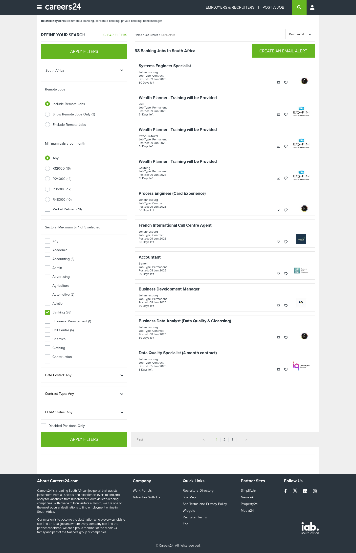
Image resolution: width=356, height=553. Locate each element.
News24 (247, 497)
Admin (53, 267)
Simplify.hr (248, 490)
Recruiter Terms (195, 517)
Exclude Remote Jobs (69, 124)
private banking (131, 21)
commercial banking (80, 21)
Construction (58, 356)
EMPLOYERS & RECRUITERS (230, 7)
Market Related (63, 209)
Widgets (189, 510)
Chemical (55, 339)
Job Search (151, 35)
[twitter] (295, 491)
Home (138, 35)
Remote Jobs (55, 89)
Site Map (189, 497)
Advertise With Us (146, 497)
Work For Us (142, 490)
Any (56, 158)
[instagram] (315, 491)
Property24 (249, 504)
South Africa (168, 35)
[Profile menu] (313, 7)
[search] (299, 7)
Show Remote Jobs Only (74, 114)
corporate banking (107, 21)
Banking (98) (58, 312)
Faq (185, 524)
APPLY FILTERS (84, 51)
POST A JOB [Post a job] (273, 7)
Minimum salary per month (65, 143)
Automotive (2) (59, 294)
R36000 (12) (62, 189)
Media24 (247, 510)
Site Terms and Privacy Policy (205, 504)
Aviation (55, 303)
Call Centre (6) (59, 330)
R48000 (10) (62, 199)
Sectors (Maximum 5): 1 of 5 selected (72, 227)
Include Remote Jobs (69, 104)
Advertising (57, 276)
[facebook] (286, 491)
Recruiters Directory (198, 490)
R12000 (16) (61, 168)
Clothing (55, 348)
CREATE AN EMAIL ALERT (283, 51)
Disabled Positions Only (63, 425)
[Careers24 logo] (61, 7)
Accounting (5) (59, 259)
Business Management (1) (68, 321)
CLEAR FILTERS (115, 35)
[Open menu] (39, 7)
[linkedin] (305, 491)
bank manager (152, 21)
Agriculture (57, 285)
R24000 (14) (62, 178)
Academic (56, 250)
